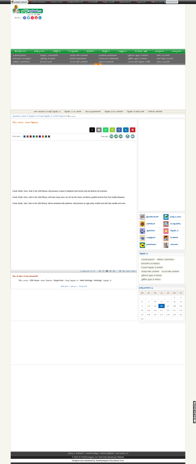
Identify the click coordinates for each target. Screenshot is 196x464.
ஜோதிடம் (106, 51)
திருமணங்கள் (125, 2)
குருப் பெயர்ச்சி (163, 62)
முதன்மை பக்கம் (19, 116)
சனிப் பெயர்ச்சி (163, 55)
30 (114, 271)
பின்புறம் (64, 286)
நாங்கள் (79, 453)
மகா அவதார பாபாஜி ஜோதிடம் (47, 111)
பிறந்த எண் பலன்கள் (79, 55)
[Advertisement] (127, 27)
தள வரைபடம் (122, 453)
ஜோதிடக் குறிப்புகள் (135, 111)
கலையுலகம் (176, 51)
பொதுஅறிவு (73, 51)
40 (124, 271)
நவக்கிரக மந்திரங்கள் (108, 55)
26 (100, 271)
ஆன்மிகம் (90, 51)
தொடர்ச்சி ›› (131, 271)
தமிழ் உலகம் (39, 51)
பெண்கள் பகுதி (141, 51)
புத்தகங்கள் (140, 2)
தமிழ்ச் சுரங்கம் (20, 2)
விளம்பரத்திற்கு (107, 453)
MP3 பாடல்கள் (157, 2)
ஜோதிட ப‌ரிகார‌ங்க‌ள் (49, 55)
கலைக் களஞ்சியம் (38, 2)
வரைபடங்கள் (56, 2)
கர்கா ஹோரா (60, 116)
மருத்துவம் (122, 51)
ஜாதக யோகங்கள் (106, 62)
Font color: (16, 136)
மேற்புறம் (83, 286)
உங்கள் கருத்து (91, 453)
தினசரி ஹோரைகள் (78, 58)
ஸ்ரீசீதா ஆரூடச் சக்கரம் (137, 58)
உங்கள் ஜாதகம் (19, 55)
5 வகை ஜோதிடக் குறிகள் (152, 267)
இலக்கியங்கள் (20, 51)
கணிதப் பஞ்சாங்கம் (21, 62)
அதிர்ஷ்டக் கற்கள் (47, 58)
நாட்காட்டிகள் (46, 62)
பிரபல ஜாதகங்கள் (93, 111)
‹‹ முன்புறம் (85, 271)
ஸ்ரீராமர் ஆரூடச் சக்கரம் (138, 55)
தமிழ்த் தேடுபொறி (74, 2)
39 (120, 271)
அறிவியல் (57, 51)
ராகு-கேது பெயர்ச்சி (165, 58)
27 (103, 271)
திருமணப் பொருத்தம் (22, 58)
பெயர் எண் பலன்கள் (79, 62)
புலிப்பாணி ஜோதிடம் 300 (139, 62)
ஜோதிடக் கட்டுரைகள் (113, 111)
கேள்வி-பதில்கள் (155, 111)
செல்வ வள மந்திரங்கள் (109, 58)
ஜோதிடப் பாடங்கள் (72, 111)
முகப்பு (73, 286)
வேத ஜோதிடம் (45, 116)
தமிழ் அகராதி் (108, 2)
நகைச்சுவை (159, 51)
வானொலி (92, 2)
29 (110, 271)
